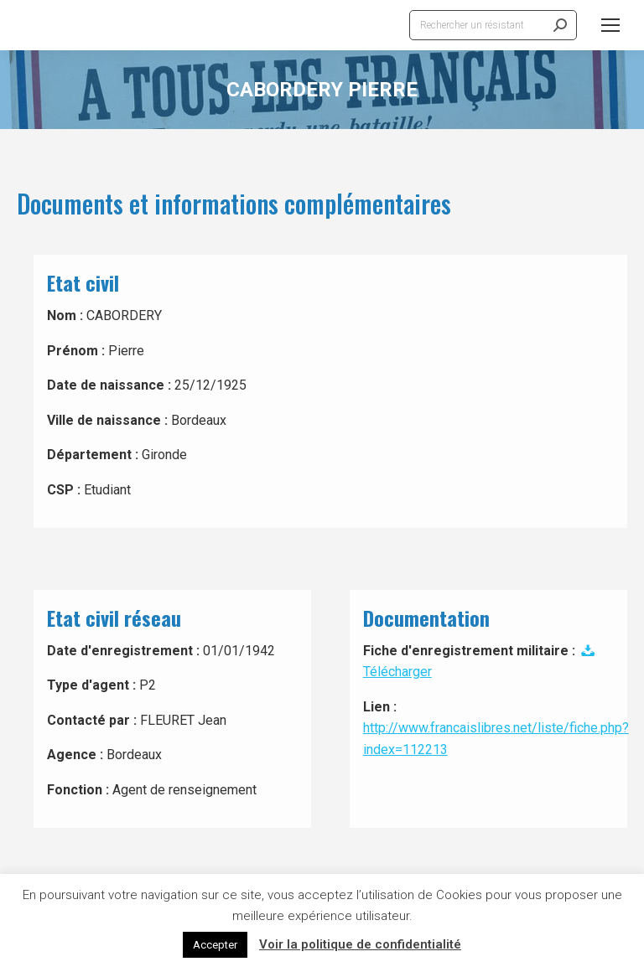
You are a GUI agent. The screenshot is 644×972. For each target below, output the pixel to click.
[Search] (493, 25)
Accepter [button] (215, 944)
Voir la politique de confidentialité (360, 944)
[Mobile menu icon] (610, 25)
